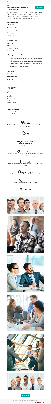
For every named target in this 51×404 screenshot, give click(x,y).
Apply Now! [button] (39, 7)
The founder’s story (14, 111)
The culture (12, 113)
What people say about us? (16, 114)
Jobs (8, 5)
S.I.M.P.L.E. (42, 402)
